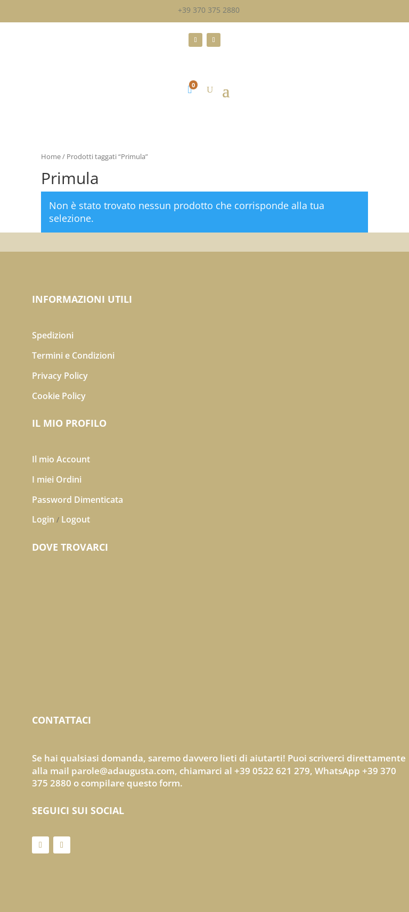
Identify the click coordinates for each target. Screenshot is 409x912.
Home (51, 156)
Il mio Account (61, 459)
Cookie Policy (59, 396)
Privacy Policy (60, 376)
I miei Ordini (56, 479)
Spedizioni (52, 335)
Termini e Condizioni (73, 355)
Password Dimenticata (77, 499)
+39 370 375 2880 (209, 10)
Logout (75, 519)
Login (43, 519)
